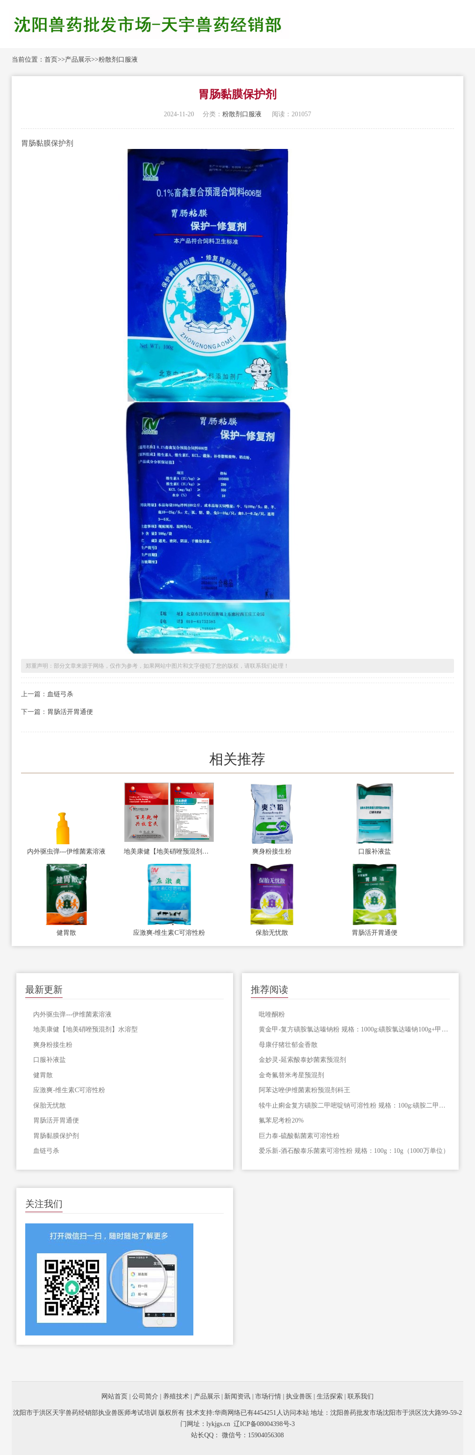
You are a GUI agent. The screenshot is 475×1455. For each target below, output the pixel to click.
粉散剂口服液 (118, 59)
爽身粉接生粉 (271, 851)
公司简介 (145, 1396)
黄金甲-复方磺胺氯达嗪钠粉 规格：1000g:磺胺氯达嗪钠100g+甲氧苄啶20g (354, 1029)
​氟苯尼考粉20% (281, 1120)
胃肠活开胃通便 (70, 711)
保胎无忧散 (271, 932)
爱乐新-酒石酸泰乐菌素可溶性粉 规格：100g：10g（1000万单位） (354, 1150)
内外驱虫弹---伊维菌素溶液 (66, 851)
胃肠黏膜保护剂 (56, 1135)
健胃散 (66, 932)
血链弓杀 (60, 694)
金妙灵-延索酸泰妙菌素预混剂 (302, 1059)
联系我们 (360, 1396)
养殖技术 (176, 1396)
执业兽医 (299, 1396)
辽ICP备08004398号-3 (264, 1423)
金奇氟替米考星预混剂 (291, 1075)
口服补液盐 (374, 851)
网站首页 (114, 1396)
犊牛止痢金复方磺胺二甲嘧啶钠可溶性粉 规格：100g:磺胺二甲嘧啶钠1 (354, 1105)
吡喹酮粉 (272, 1014)
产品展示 (78, 59)
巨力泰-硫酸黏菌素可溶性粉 (299, 1135)
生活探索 (330, 1396)
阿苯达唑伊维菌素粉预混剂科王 (304, 1090)
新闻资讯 (237, 1396)
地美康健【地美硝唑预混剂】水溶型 (169, 851)
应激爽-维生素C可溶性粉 (169, 932)
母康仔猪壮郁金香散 (288, 1044)
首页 (50, 59)
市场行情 (268, 1396)
